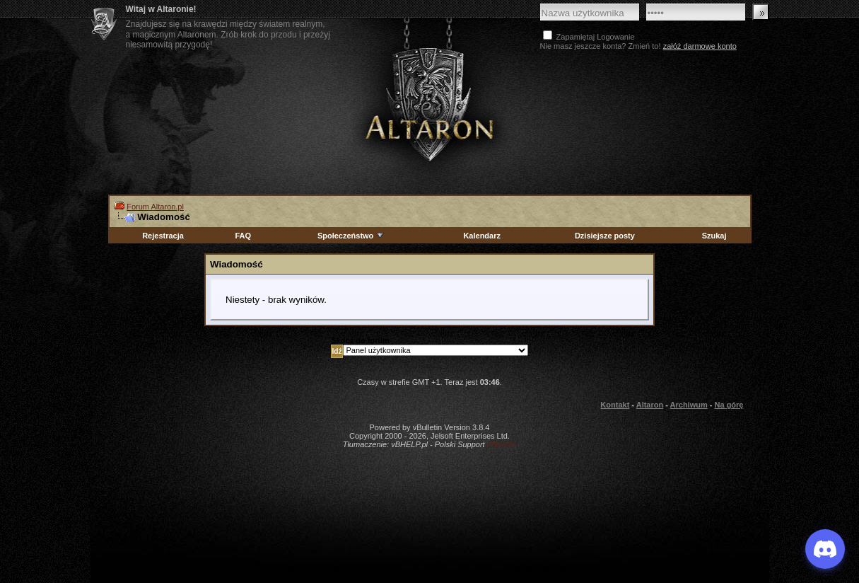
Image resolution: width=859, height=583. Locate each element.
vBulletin (502, 444)
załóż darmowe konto (700, 46)
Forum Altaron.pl (155, 206)
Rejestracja (163, 235)
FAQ (243, 235)
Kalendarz (482, 235)
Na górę (729, 404)
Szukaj (714, 235)
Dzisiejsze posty (605, 235)
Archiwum (689, 404)
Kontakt (614, 404)
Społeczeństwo (351, 235)
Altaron (430, 103)
